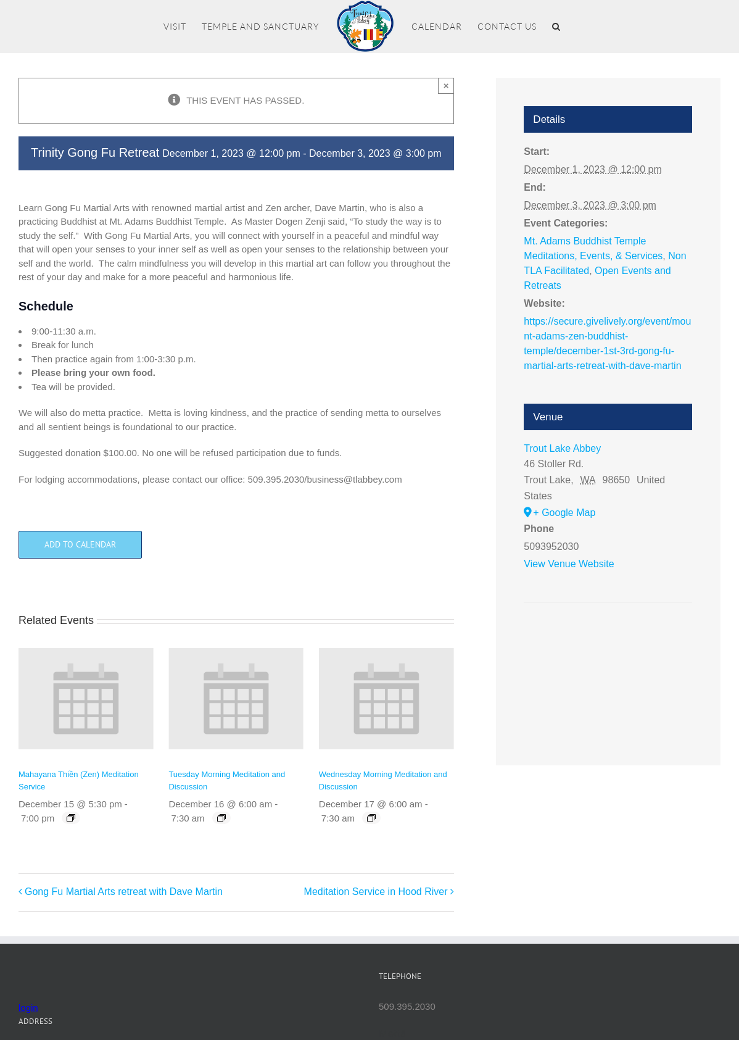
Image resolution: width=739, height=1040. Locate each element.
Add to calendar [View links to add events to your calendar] (80, 544)
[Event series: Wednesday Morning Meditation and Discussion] (371, 818)
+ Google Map (564, 512)
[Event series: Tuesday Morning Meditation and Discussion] (221, 818)
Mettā (393, 1033)
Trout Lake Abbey (562, 448)
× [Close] (446, 85)
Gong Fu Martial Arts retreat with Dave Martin (124, 891)
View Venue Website (569, 564)
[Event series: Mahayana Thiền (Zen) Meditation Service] (71, 818)
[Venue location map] (608, 640)
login (28, 1007)
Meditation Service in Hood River (376, 891)
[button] (556, 26)
